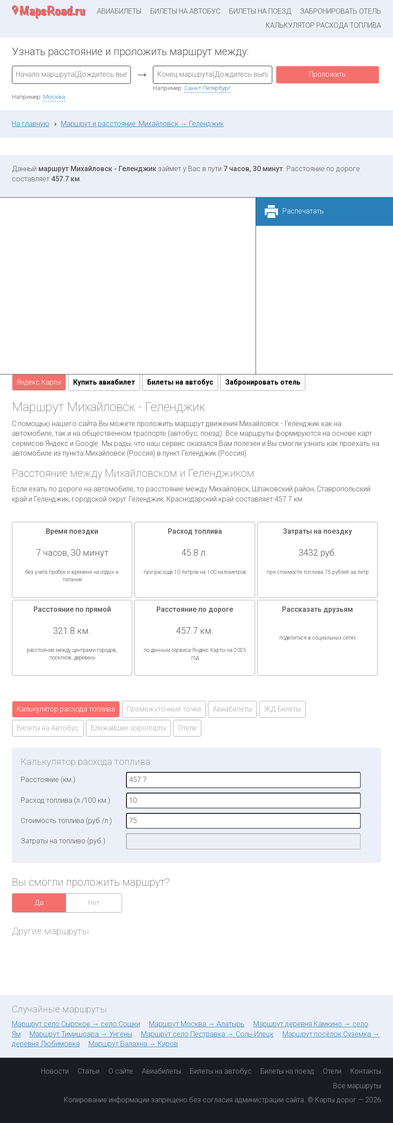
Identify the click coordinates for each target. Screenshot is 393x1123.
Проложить (327, 74)
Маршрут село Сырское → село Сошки (76, 1024)
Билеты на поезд (260, 11)
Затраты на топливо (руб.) (63, 841)
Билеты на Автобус (48, 728)
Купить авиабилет (104, 382)
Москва (54, 96)
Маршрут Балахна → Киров (133, 1044)
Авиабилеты (119, 11)
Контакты (365, 1071)
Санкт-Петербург (207, 87)
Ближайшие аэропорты (128, 728)
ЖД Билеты (282, 709)
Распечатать (303, 211)
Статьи (89, 1071)
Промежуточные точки (164, 709)
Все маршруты (357, 1086)
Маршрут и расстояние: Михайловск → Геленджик (142, 124)
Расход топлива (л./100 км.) (65, 800)
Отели (187, 728)
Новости (55, 1071)
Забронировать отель (340, 11)
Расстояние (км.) (48, 779)
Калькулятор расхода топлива (323, 25)
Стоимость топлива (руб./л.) (66, 820)
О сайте (120, 1071)
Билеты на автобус (185, 11)
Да (39, 902)
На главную (30, 124)
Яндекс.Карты (39, 382)
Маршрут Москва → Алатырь (197, 1024)
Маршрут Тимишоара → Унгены (81, 1034)
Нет (94, 902)
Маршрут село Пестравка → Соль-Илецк (207, 1034)
